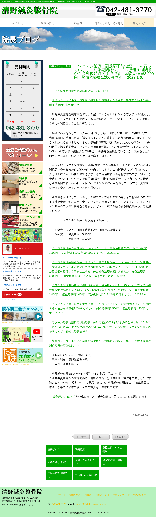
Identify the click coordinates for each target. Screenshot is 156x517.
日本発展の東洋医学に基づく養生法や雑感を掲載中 (16, 364)
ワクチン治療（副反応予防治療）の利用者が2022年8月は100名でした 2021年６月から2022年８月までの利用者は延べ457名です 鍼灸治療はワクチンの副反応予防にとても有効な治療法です (100, 327)
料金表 (78, 23)
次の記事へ (120, 436)
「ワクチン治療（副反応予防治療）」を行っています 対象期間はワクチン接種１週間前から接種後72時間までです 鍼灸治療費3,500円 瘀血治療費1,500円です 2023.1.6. (100, 308)
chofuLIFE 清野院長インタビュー (11, 343)
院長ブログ (139, 23)
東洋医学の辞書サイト (139, 495)
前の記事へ (82, 436)
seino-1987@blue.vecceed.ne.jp (90, 504)
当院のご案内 (102, 495)
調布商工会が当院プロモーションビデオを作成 (15, 323)
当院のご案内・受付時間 (108, 23)
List (101, 437)
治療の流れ (47, 23)
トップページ (17, 23)
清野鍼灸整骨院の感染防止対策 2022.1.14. (82, 91)
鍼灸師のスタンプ (64, 396)
